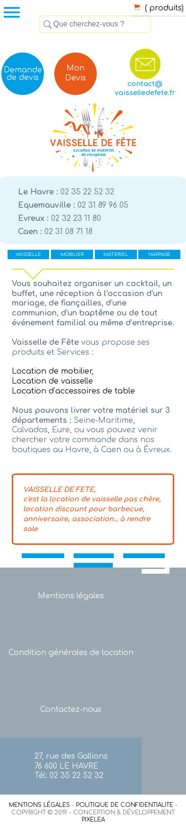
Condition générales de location (71, 652)
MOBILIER (72, 254)
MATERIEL (115, 254)
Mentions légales (71, 596)
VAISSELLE (28, 254)
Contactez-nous (70, 709)
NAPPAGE (159, 254)
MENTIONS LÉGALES (39, 805)
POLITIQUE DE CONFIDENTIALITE (124, 805)
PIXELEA (93, 819)
